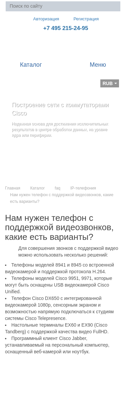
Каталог (37, 188)
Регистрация (81, 18)
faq (57, 188)
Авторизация (43, 18)
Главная (12, 188)
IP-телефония (83, 188)
